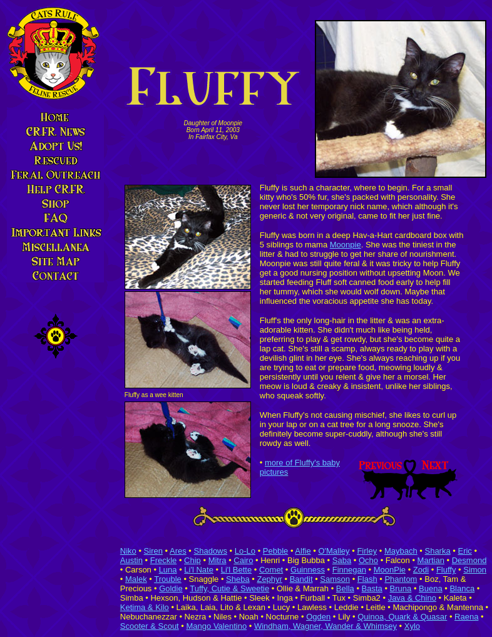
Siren (153, 551)
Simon (474, 569)
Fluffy (446, 569)
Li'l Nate (198, 569)
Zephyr (269, 579)
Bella (345, 588)
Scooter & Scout (149, 626)
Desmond (469, 560)
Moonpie (345, 244)
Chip (192, 560)
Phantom (400, 579)
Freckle (163, 560)
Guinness (307, 569)
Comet (271, 569)
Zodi (421, 569)
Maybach (401, 551)
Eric (464, 551)
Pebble (275, 551)
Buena (431, 588)
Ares (178, 551)
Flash (367, 579)
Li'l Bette (236, 569)
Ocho (368, 560)
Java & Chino (412, 598)
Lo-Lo (245, 551)
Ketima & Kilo (144, 607)
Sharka (437, 551)
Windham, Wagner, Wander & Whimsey (325, 626)
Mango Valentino (217, 626)
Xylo (412, 626)
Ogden (318, 616)
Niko (128, 551)
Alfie (302, 551)
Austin (131, 560)
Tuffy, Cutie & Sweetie (229, 588)
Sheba (238, 579)
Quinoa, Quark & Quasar (402, 616)
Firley (367, 551)
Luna (168, 569)
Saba (341, 560)
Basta (372, 588)
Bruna (401, 588)
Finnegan (349, 569)
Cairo (243, 560)
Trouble (168, 579)
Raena (466, 616)
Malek (136, 579)
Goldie (171, 588)
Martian (431, 560)
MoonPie (390, 569)
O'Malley (333, 551)
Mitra (217, 560)
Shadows (210, 551)
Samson (335, 579)
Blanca (461, 588)
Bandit (301, 579)
